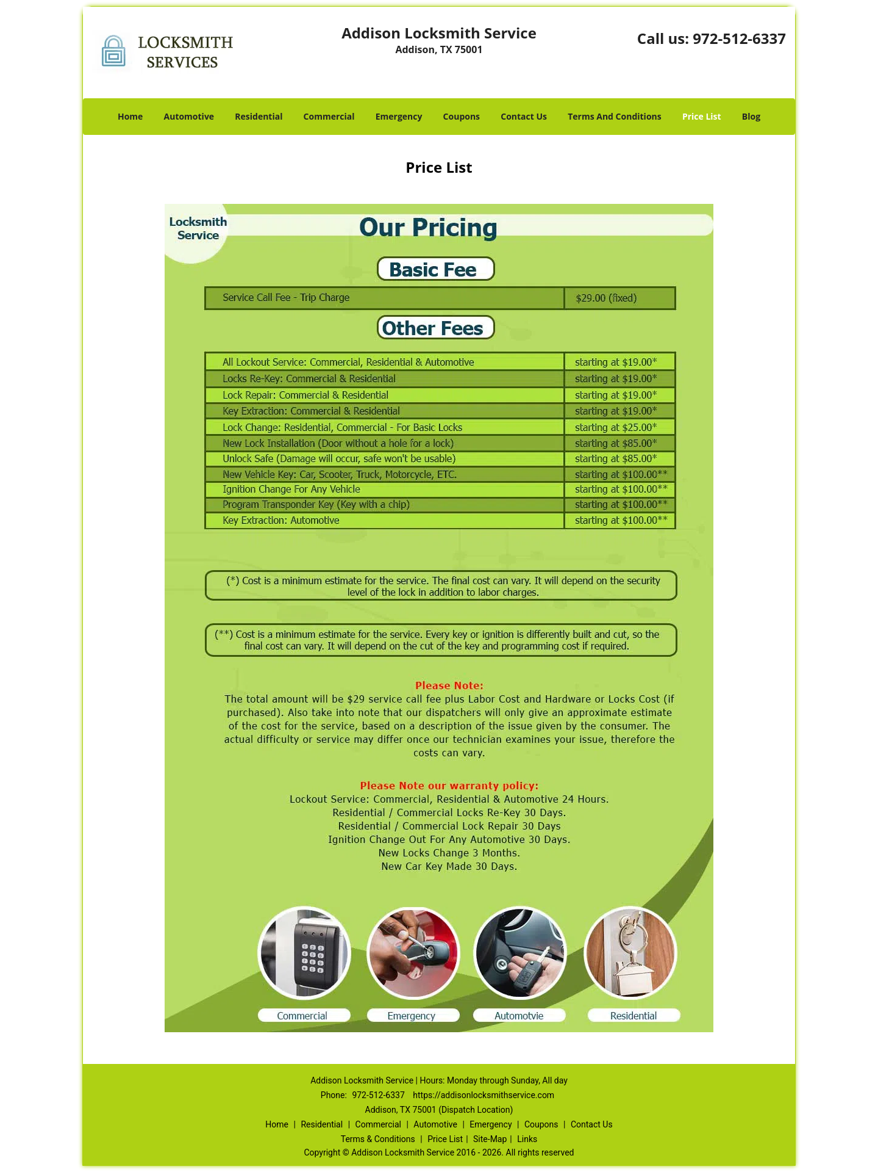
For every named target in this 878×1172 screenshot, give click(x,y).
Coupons (461, 116)
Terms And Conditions (615, 116)
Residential (258, 116)
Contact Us (524, 116)
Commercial (329, 116)
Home (130, 116)
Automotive (189, 116)
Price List (701, 116)
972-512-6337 (739, 38)
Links (527, 1139)
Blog (751, 116)
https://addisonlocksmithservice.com (483, 1095)
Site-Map (490, 1139)
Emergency (399, 116)
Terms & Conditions (378, 1139)
